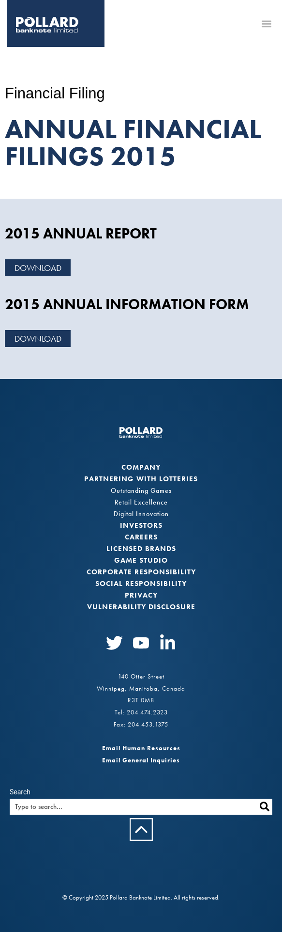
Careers (141, 537)
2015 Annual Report (81, 233)
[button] (266, 24)
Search (20, 792)
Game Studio (141, 560)
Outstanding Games (141, 490)
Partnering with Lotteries (141, 479)
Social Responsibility (141, 583)
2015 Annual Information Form (127, 304)
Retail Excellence (141, 502)
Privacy (141, 595)
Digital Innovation (141, 513)
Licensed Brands (141, 548)
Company (141, 467)
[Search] (264, 807)
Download (38, 267)
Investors (141, 525)
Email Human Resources (141, 748)
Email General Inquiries (141, 760)
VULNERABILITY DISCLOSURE (141, 607)
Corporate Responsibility (141, 572)
